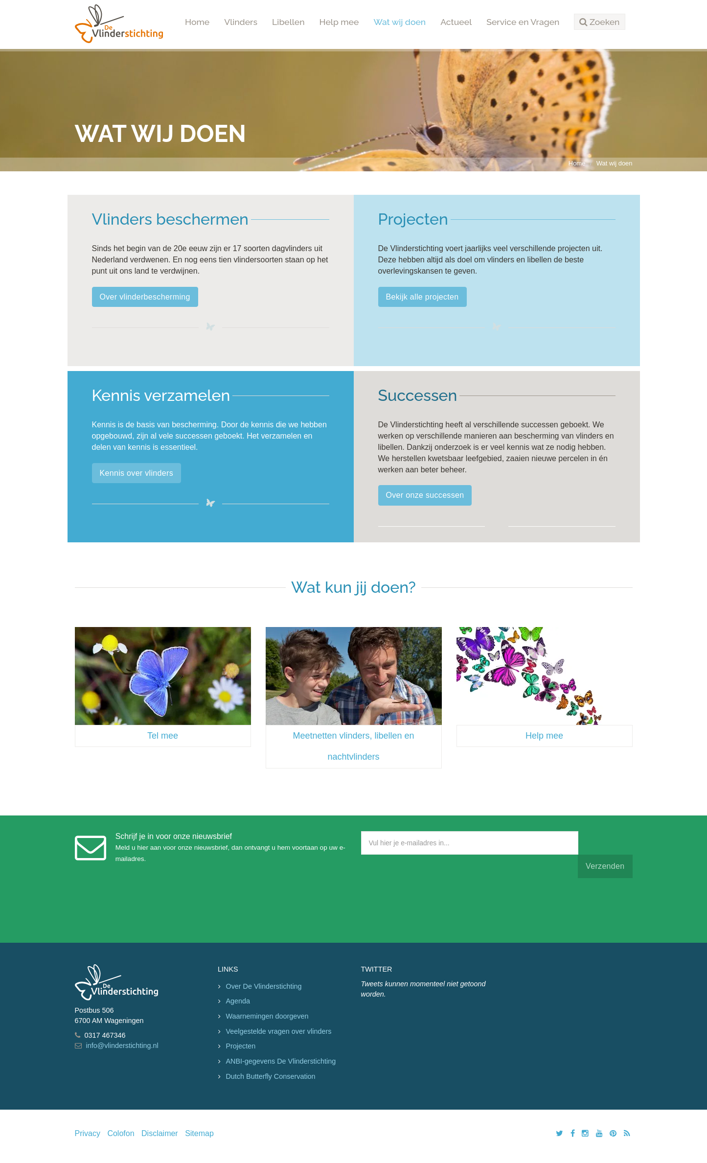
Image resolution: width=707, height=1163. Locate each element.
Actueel (456, 22)
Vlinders (240, 22)
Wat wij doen (399, 22)
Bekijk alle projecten (422, 297)
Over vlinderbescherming (145, 297)
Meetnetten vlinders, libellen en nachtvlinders (353, 746)
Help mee (339, 22)
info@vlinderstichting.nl (122, 1045)
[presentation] (435, 908)
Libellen (288, 22)
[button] (599, 22)
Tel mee (162, 736)
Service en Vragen (522, 22)
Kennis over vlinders (136, 473)
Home (197, 22)
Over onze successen (425, 495)
